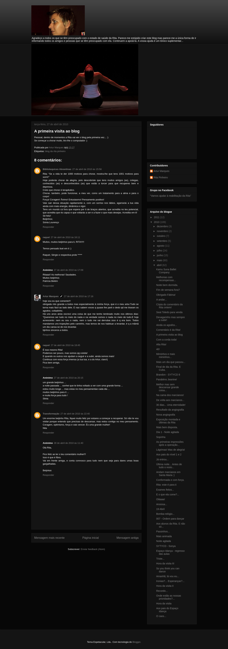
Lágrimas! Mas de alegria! (170, 449)
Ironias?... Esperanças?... (170, 581)
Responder (48, 227)
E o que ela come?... (167, 494)
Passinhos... (163, 531)
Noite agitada (163, 541)
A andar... (161, 299)
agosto (161, 245)
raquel (46, 237)
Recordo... (162, 590)
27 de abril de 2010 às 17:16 (78, 296)
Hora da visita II (164, 585)
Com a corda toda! (166, 339)
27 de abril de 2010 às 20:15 (68, 377)
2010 (157, 222)
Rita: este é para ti (166, 484)
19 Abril (160, 509)
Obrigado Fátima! (165, 294)
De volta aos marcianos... (170, 400)
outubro (161, 236)
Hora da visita (164, 603)
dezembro (163, 226)
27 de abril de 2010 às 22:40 (75, 413)
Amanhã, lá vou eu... (167, 576)
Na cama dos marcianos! (170, 395)
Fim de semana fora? (168, 289)
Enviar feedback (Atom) (93, 549)
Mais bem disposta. (167, 427)
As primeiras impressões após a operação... (169, 443)
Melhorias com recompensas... (166, 279)
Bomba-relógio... (165, 513)
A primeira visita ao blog (169, 334)
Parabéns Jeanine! (166, 379)
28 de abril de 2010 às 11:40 (68, 443)
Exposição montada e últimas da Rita (168, 421)
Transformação (51, 413)
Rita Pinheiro (161, 177)
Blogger (136, 642)
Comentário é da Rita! (168, 329)
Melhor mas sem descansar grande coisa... (167, 387)
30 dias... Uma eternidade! (170, 404)
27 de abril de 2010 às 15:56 (87, 169)
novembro (163, 231)
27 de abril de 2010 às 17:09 (68, 270)
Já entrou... (162, 459)
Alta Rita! (161, 344)
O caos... (161, 616)
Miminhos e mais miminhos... (165, 355)
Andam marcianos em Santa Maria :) (168, 474)
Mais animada (164, 536)
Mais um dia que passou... (170, 362)
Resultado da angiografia (170, 409)
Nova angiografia (165, 414)
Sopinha (160, 437)
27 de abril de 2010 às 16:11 (65, 237)
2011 (157, 217)
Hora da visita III (165, 563)
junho (160, 255)
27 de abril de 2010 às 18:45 (65, 345)
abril (159, 265)
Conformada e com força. (170, 479)
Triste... (160, 558)
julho (160, 250)
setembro (162, 241)
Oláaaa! (160, 499)
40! (158, 349)
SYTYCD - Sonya (166, 546)
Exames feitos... (165, 489)
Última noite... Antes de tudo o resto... (169, 466)
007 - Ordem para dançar (170, 518)
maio (160, 260)
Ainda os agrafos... (166, 325)
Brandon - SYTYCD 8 (168, 374)
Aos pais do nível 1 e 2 (169, 454)
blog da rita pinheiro (55, 151)
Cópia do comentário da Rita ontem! (169, 306)
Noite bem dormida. (167, 285)
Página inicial (90, 537)
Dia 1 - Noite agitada (167, 432)
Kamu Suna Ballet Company (166, 271)
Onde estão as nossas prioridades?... (168, 597)
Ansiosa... (161, 504)
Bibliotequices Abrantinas (57, 169)
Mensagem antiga (127, 537)
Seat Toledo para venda (169, 312)
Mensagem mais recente (49, 537)
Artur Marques (51, 296)
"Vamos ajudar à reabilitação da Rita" (170, 195)
